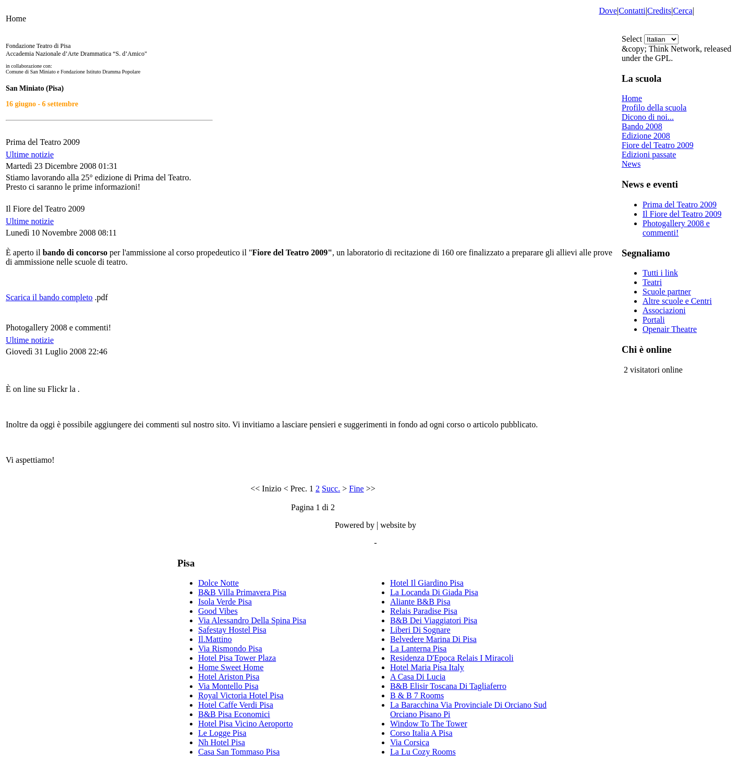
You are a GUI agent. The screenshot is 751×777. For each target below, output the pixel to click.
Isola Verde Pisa (225, 601)
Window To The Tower (428, 723)
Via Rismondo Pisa (230, 648)
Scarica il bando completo (49, 297)
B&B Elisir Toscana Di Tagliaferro (448, 686)
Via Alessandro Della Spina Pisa (252, 620)
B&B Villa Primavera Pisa (242, 592)
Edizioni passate (649, 154)
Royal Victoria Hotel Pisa (241, 695)
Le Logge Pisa (222, 733)
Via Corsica (409, 742)
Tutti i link (660, 272)
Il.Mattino (215, 639)
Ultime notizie (30, 154)
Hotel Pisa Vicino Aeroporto (245, 723)
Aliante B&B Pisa (420, 601)
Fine (356, 488)
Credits (659, 10)
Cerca (682, 10)
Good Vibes (218, 611)
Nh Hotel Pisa (221, 742)
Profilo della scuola (654, 107)
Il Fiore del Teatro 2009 (682, 213)
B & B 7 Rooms (417, 695)
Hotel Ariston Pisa (228, 676)
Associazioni (664, 310)
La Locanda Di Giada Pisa (434, 592)
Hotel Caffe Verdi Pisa (235, 704)
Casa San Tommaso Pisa (239, 751)
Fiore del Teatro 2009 (658, 145)
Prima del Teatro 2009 (680, 204)
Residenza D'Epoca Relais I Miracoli (452, 657)
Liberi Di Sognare (420, 629)
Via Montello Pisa (228, 686)
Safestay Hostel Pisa (232, 629)
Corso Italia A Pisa (421, 733)
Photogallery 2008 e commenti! (676, 228)
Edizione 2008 (646, 135)
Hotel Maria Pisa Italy (427, 667)
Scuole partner (667, 291)
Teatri (652, 282)
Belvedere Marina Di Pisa (433, 639)
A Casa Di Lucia (417, 676)
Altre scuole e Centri (677, 301)
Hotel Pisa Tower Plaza (237, 657)
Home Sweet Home (230, 667)
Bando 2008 (642, 126)
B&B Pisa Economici (234, 714)
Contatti (632, 10)
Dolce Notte (218, 582)
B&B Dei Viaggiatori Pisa (433, 620)
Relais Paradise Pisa (423, 611)
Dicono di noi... (648, 117)
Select (632, 38)
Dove (608, 10)
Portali (654, 319)
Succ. (331, 488)
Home (632, 98)
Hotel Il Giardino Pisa (427, 582)
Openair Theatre (670, 329)
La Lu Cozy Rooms (423, 751)
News (631, 163)
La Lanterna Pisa (418, 648)
